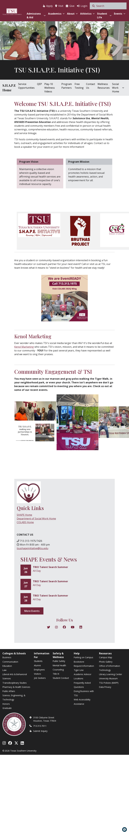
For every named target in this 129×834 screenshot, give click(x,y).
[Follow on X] (48, 627)
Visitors (37, 673)
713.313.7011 (40, 725)
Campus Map (105, 657)
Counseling (58, 669)
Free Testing (79, 85)
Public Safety (59, 661)
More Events (32, 611)
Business (6, 657)
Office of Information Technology (109, 668)
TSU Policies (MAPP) (108, 682)
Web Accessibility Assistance (82, 701)
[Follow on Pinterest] (81, 627)
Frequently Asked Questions (82, 684)
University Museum (108, 678)
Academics (56, 13)
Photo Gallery (105, 661)
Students (38, 661)
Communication (10, 661)
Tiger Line (79, 670)
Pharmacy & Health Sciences (16, 686)
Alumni (37, 665)
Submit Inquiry (40, 731)
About (72, 13)
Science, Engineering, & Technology (13, 697)
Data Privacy (105, 686)
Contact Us (90, 85)
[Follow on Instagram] (56, 627)
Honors (6, 703)
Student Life (104, 15)
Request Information (84, 665)
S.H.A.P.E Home (9, 87)
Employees (39, 669)
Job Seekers (40, 678)
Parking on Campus (83, 657)
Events (119, 13)
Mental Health (59, 665)
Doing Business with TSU (84, 693)
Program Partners (66, 85)
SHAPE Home (24, 515)
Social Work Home (118, 87)
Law (4, 670)
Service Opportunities (26, 85)
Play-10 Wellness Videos (49, 87)
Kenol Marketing (24, 346)
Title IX (56, 673)
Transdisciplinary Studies (14, 682)
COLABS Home (25, 522)
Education (7, 665)
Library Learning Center (110, 674)
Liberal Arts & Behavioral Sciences (14, 676)
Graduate (7, 708)
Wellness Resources (104, 85)
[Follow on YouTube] (72, 627)
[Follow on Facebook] (64, 627)
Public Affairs (8, 691)
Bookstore (79, 661)
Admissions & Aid (36, 15)
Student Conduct (61, 678)
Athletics (87, 13)
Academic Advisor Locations (82, 676)
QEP (39, 84)
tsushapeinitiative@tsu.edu (32, 548)
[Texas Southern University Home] (12, 11)
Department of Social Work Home (36, 518)
